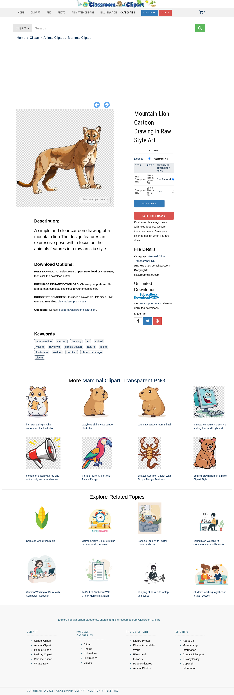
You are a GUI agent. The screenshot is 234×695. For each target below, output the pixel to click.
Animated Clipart (83, 12)
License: (139, 158)
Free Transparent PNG (140, 179)
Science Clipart (43, 659)
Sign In (165, 12)
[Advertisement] (117, 67)
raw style (54, 346)
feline (103, 346)
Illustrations (90, 657)
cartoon (61, 341)
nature (91, 346)
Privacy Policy (191, 659)
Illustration (108, 12)
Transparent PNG (160, 159)
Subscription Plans (150, 303)
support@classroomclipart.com (77, 309)
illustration (42, 352)
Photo (62, 12)
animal (99, 341)
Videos (88, 662)
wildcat (57, 352)
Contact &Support (193, 654)
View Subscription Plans (72, 301)
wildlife (40, 346)
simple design (73, 346)
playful (39, 357)
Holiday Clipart (43, 654)
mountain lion (44, 341)
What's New (41, 663)
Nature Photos (141, 640)
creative (71, 352)
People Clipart (42, 649)
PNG (49, 12)
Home (21, 12)
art (88, 341)
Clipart (35, 12)
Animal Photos (142, 668)
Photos (88, 648)
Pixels (150, 165)
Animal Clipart (53, 38)
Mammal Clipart (79, 38)
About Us (188, 640)
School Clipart (42, 640)
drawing (76, 341)
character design (92, 352)
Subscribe (149, 12)
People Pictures (142, 663)
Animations (90, 653)
